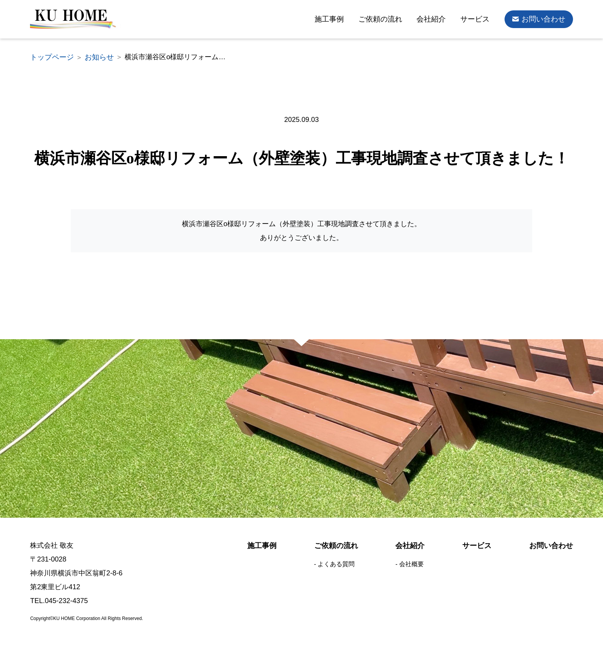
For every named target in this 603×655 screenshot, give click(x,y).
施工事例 (337, 19)
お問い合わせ (544, 19)
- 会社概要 (409, 560)
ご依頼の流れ (387, 19)
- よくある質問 (334, 560)
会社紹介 (436, 19)
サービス (478, 19)
